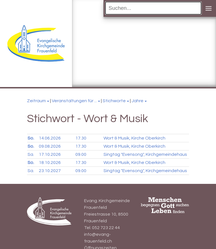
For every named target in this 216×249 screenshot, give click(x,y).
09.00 (80, 154)
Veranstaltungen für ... (74, 101)
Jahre (137, 101)
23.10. (50, 170)
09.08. (50, 146)
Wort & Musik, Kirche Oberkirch (134, 138)
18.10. (50, 162)
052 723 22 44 (106, 227)
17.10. (50, 154)
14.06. (50, 138)
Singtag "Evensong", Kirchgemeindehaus (145, 154)
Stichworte (114, 101)
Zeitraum (36, 101)
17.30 (80, 138)
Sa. (31, 154)
